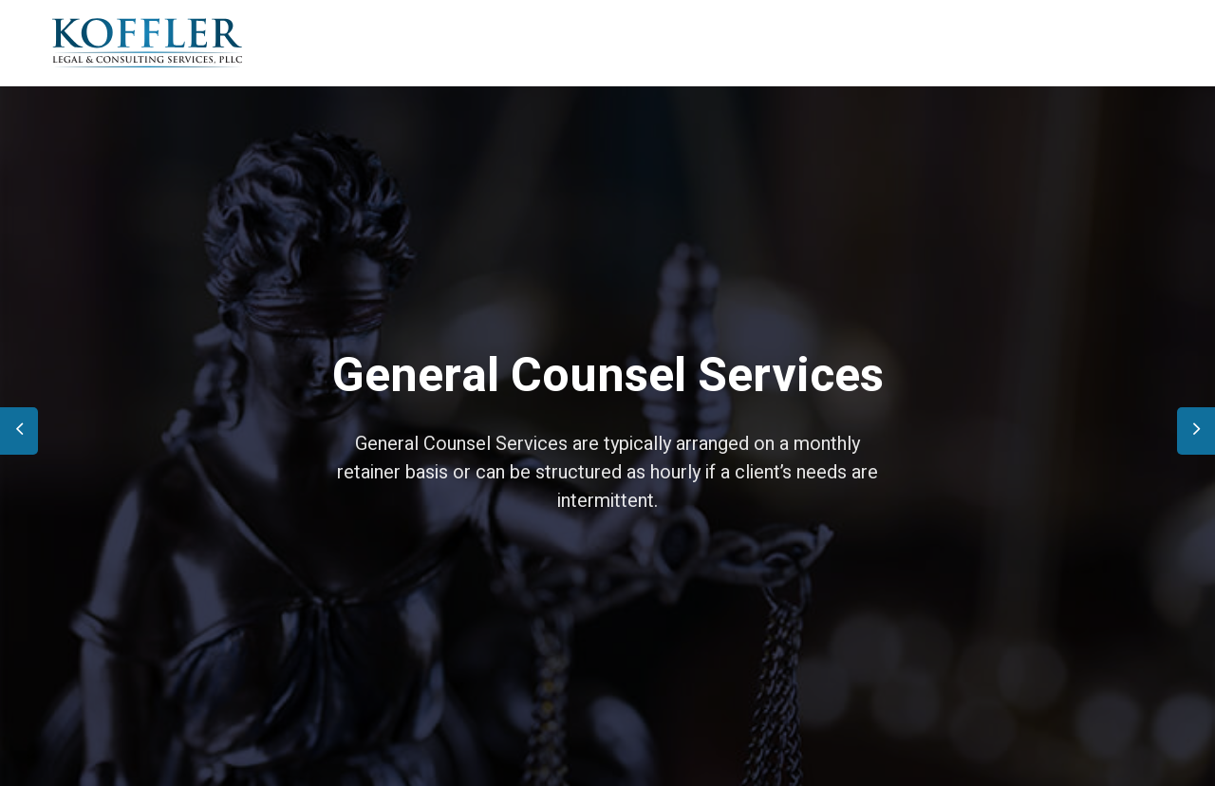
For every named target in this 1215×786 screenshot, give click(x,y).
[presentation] (19, 431)
